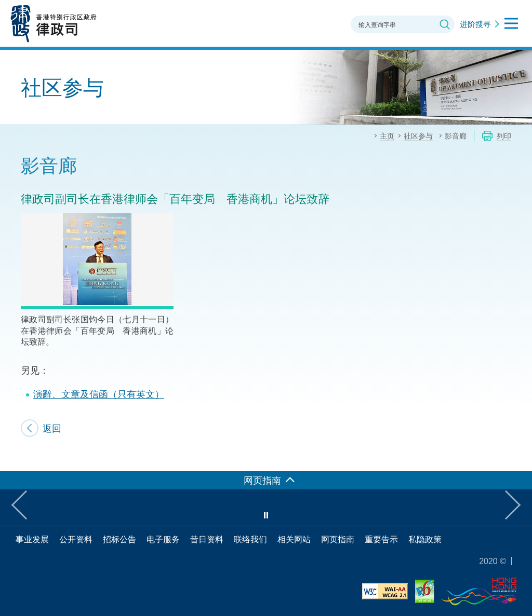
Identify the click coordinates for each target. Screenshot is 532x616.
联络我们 (250, 539)
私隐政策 (425, 539)
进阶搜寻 (475, 24)
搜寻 (444, 24)
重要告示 (381, 539)
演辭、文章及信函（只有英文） (98, 394)
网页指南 (337, 539)
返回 (52, 428)
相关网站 (294, 539)
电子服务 (163, 539)
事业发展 (32, 539)
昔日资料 (206, 539)
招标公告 (119, 539)
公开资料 (75, 539)
